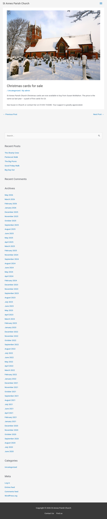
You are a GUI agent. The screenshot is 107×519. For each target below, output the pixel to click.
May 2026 (9, 195)
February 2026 (11, 203)
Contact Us (49, 513)
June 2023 (9, 306)
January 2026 (10, 208)
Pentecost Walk (11, 157)
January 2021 (10, 421)
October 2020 (10, 434)
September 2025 (12, 225)
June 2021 (9, 409)
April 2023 (9, 315)
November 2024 (11, 255)
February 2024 (11, 280)
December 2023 (11, 285)
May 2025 (9, 238)
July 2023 (9, 302)
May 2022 (9, 362)
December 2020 (11, 426)
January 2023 (10, 327)
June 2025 (9, 233)
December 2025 (11, 212)
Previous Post (10, 114)
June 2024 (9, 267)
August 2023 (10, 297)
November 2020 (11, 430)
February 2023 (11, 323)
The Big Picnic (11, 161)
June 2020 (9, 451)
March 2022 (10, 370)
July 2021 (9, 404)
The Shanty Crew (12, 153)
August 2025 (10, 229)
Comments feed (11, 491)
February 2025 (11, 250)
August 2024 (10, 263)
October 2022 (10, 340)
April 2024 (9, 276)
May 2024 (9, 272)
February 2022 (11, 374)
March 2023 (10, 319)
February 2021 (11, 417)
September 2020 (12, 438)
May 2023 (9, 310)
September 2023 (12, 293)
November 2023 (11, 289)
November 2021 (11, 387)
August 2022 (10, 349)
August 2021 (10, 400)
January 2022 (10, 379)
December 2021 (11, 383)
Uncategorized (14, 90)
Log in (7, 483)
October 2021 (10, 391)
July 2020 (9, 447)
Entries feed (10, 487)
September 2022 (12, 344)
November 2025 (11, 216)
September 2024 (12, 259)
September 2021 (12, 396)
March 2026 (10, 199)
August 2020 (10, 443)
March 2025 (10, 246)
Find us (59, 513)
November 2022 (11, 336)
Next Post (98, 114)
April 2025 (9, 242)
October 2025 (10, 221)
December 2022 (11, 332)
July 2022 (9, 353)
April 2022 (9, 366)
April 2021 (9, 413)
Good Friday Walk (12, 166)
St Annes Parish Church (16, 3)
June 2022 (9, 357)
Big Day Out (10, 170)
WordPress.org (11, 496)
